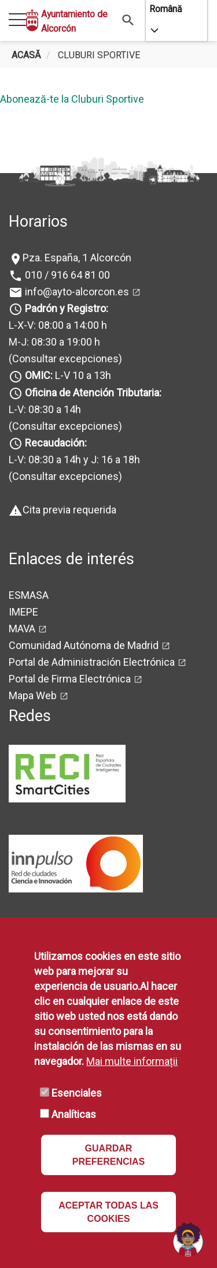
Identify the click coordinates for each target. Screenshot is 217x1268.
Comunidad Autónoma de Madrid (84, 645)
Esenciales (77, 1093)
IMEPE (23, 612)
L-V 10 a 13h (67, 375)
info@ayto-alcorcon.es (76, 292)
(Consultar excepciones (64, 358)
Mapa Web (33, 695)
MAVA (22, 628)
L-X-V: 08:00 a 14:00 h (58, 325)
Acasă (26, 55)
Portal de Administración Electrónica (92, 662)
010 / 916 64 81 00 (66, 275)
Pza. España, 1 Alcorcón (77, 258)
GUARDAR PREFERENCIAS (108, 1154)
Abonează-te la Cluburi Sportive (72, 99)
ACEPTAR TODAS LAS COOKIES (108, 1212)
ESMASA (29, 595)
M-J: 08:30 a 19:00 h (54, 342)
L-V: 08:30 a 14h (45, 409)
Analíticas (74, 1114)
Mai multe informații (132, 1061)
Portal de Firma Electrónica (70, 679)
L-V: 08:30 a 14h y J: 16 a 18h (74, 459)
